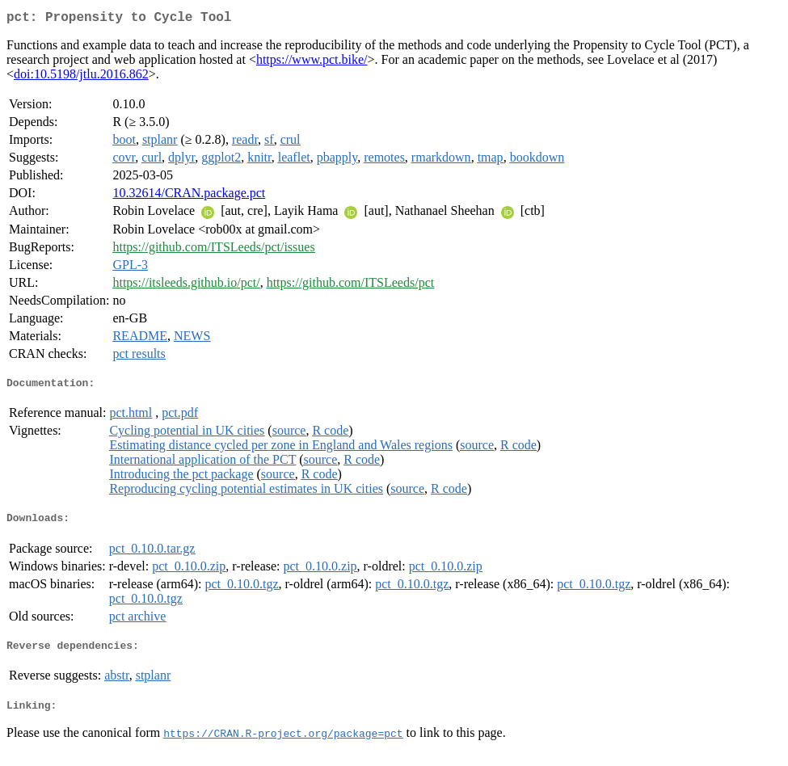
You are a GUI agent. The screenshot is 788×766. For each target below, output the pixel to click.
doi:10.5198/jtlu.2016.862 (81, 77)
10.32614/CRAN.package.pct (188, 196)
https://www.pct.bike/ (312, 62)
